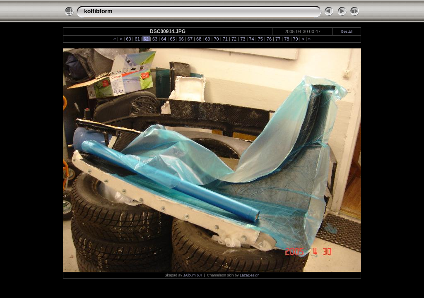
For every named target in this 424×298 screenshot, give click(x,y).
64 (163, 38)
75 (260, 38)
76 (269, 38)
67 (190, 38)
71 (225, 38)
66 (181, 38)
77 (278, 38)
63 (155, 38)
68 (198, 38)
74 (251, 38)
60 (128, 38)
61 (137, 38)
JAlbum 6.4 (192, 275)
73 (242, 38)
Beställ (346, 31)
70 (216, 38)
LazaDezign (250, 275)
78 (286, 38)
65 (172, 38)
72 (234, 38)
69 (207, 38)
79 (295, 38)
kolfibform (98, 11)
